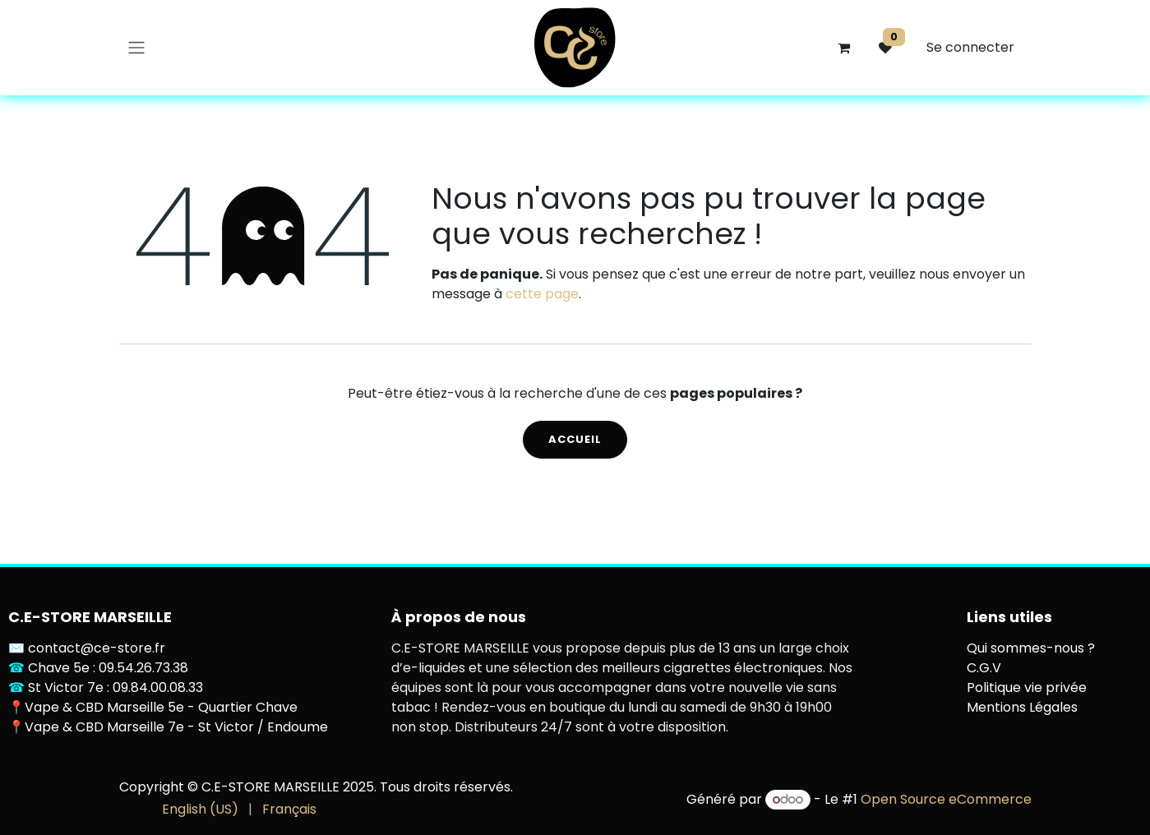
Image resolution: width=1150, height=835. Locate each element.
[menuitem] (200, 809)
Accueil (575, 439)
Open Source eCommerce (946, 799)
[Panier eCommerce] (844, 47)
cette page (542, 293)
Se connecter (970, 47)
